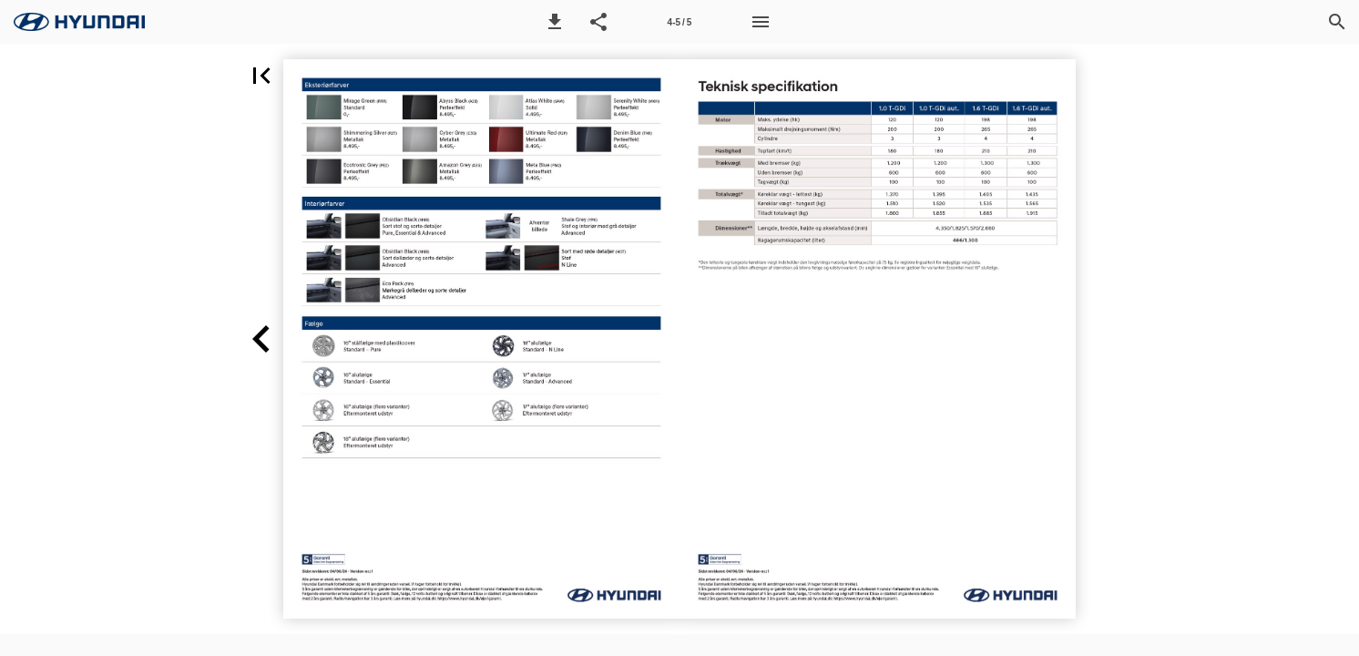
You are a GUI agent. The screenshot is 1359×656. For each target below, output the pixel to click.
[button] (555, 22)
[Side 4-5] (679, 22)
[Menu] (760, 22)
